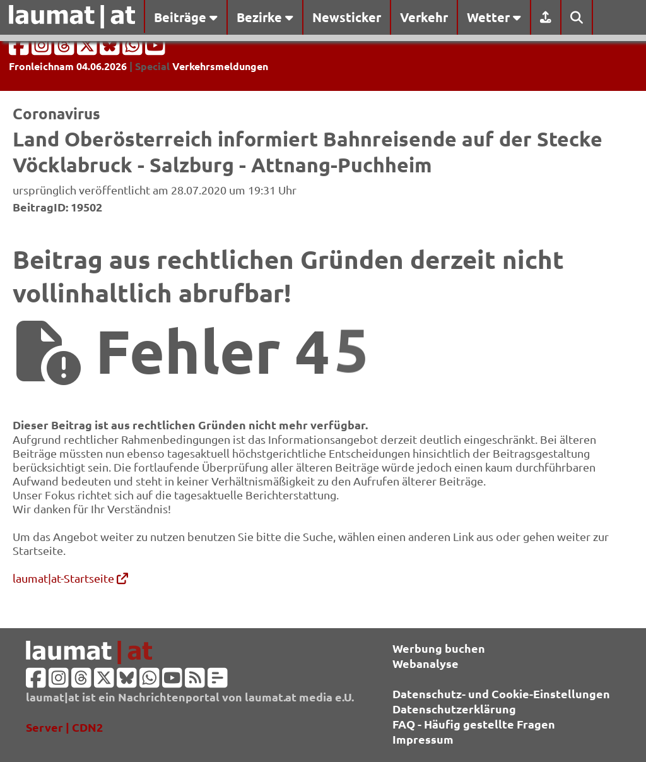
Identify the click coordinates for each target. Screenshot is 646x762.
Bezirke (265, 17)
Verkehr (424, 17)
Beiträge (186, 17)
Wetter (494, 17)
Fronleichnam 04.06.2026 (68, 66)
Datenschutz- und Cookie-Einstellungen (501, 693)
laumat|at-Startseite (70, 578)
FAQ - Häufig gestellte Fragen (473, 724)
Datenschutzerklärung (454, 708)
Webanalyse (425, 663)
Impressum (423, 739)
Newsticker (346, 17)
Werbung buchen (438, 648)
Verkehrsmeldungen (220, 66)
